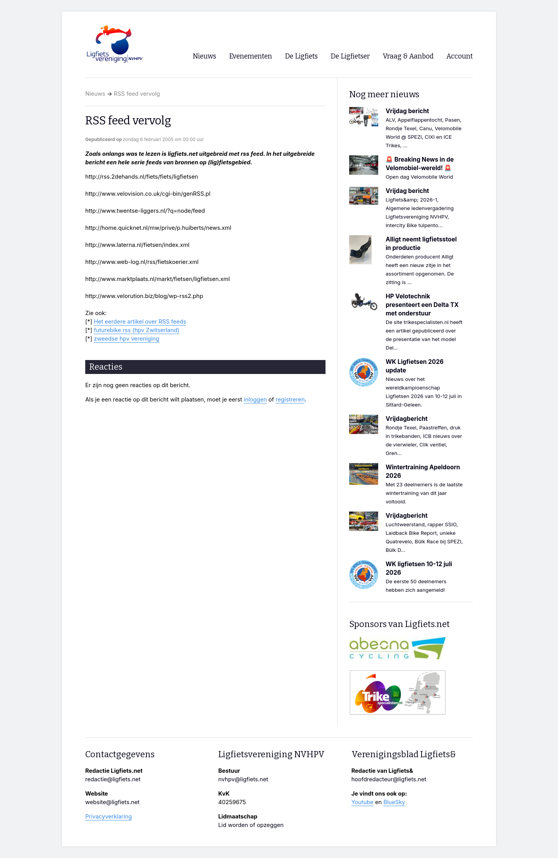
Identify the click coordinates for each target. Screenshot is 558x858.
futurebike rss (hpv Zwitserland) (136, 330)
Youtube (362, 802)
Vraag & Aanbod (408, 56)
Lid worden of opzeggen (251, 825)
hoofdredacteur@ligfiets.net (388, 779)
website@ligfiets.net (112, 802)
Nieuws (95, 93)
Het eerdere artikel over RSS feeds (140, 321)
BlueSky (394, 802)
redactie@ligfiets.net (113, 779)
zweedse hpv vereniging (126, 338)
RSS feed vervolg (137, 93)
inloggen (255, 399)
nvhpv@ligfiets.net (243, 779)
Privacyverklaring (108, 816)
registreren (290, 399)
